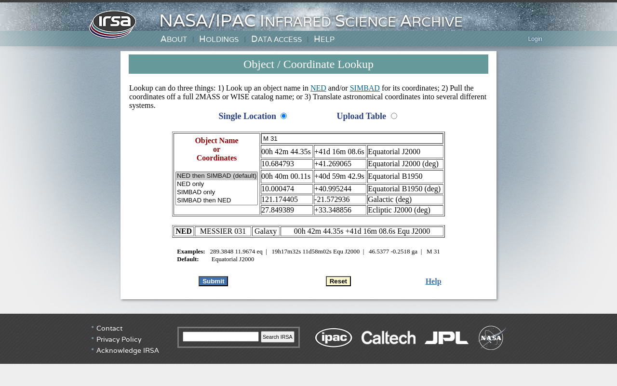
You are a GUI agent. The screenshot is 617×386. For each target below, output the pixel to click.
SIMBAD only (216, 192)
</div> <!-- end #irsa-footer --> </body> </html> (308, 350)
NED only (216, 184)
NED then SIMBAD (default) (216, 176)
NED (318, 88)
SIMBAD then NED (216, 201)
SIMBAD (365, 88)
